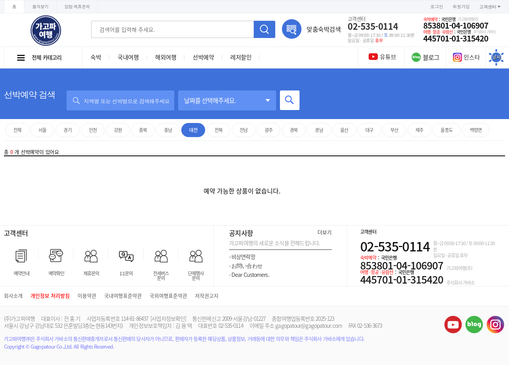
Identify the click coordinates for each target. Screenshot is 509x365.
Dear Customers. (249, 275)
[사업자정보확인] (168, 318)
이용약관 (87, 295)
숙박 (95, 57)
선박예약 (203, 57)
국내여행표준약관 (123, 295)
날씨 (496, 56)
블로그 (474, 324)
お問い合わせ (245, 266)
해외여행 (165, 57)
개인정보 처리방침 (50, 295)
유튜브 (453, 324)
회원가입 (461, 6)
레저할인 (240, 57)
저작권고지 (206, 295)
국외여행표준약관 (168, 295)
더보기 (325, 232)
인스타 (466, 57)
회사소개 (13, 295)
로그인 (436, 6)
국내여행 (128, 57)
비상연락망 (242, 257)
